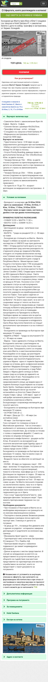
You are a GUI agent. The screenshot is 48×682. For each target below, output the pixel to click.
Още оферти (24, 15)
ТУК (35, 587)
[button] (43, 4)
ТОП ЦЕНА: (16, 63)
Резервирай (24, 72)
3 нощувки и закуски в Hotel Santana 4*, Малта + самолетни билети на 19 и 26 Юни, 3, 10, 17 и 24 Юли (12, 106)
